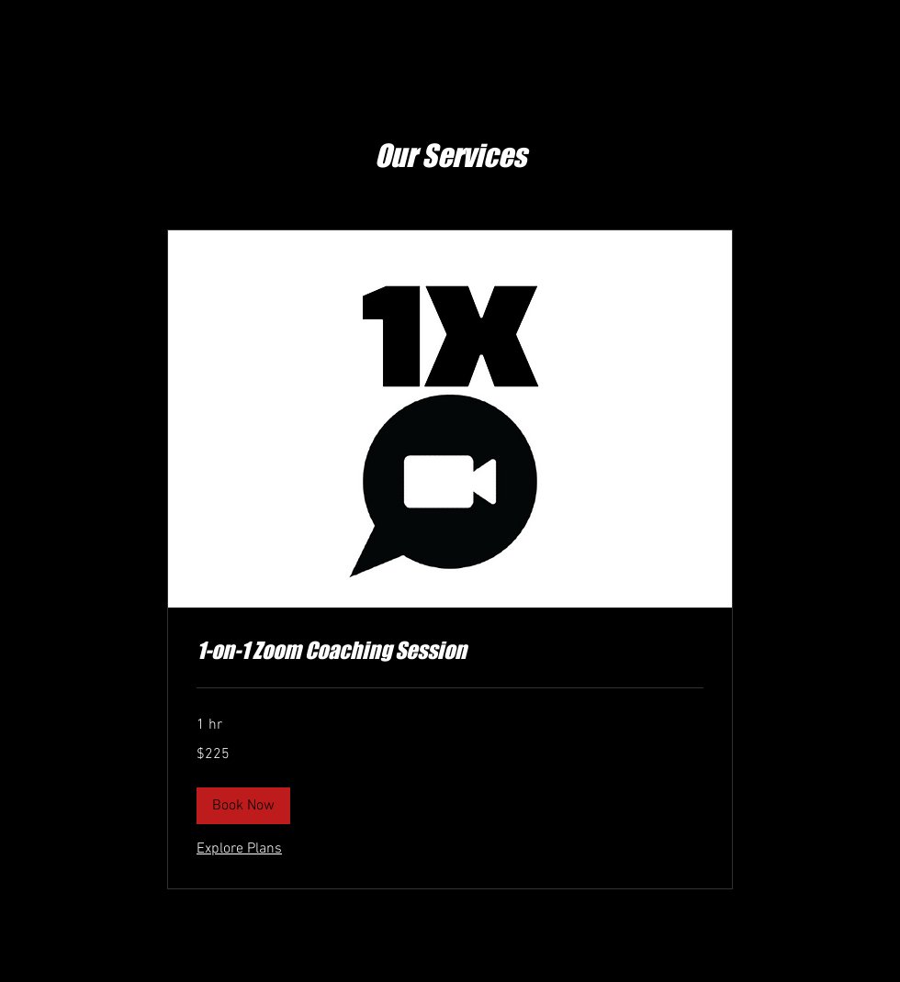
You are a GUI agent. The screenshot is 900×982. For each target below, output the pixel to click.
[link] (450, 650)
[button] (243, 805)
